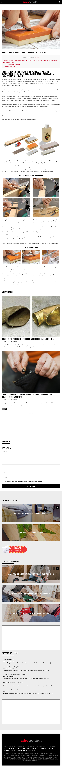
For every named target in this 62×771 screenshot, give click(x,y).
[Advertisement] (32, 426)
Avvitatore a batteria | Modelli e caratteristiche (31, 613)
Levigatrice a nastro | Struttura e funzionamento (31, 594)
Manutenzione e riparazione (9, 341)
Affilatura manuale (9, 66)
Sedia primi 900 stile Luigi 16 (11, 667)
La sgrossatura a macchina (12, 64)
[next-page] (5, 409)
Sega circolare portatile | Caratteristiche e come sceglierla (31, 574)
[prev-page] (3, 409)
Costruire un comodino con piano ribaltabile (31, 513)
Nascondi (36, 57)
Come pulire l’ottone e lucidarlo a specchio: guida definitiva (28, 339)
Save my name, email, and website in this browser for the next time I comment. (23, 481)
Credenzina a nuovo (8, 659)
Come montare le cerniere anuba (31, 533)
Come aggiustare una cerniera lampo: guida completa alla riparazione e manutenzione (27, 395)
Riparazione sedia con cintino (11, 690)
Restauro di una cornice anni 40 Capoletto (14, 674)
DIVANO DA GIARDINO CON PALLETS (13, 682)
